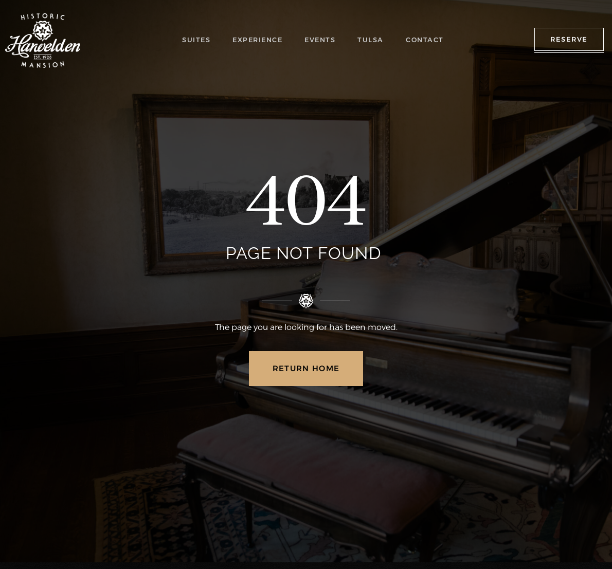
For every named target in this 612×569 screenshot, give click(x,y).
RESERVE (569, 39)
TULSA (372, 39)
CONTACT (424, 39)
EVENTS (322, 39)
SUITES (199, 39)
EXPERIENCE (260, 39)
